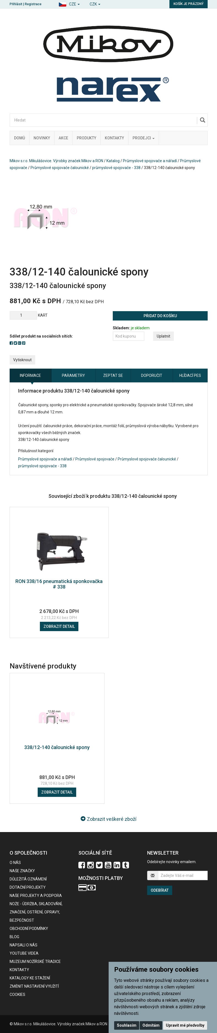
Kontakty (114, 138)
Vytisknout (22, 360)
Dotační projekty (28, 887)
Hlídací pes (190, 375)
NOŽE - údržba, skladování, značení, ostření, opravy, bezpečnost (36, 912)
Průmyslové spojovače (94, 459)
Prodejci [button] (144, 138)
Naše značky (22, 871)
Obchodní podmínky (29, 928)
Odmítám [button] (151, 1025)
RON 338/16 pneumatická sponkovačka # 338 (59, 584)
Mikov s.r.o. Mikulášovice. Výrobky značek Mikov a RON (56, 161)
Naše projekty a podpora (36, 895)
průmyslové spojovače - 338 (116, 167)
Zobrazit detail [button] (59, 626)
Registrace (33, 4)
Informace (30, 375)
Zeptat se (113, 375)
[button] (69, 3)
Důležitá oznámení (28, 879)
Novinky (42, 138)
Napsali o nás (23, 945)
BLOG (14, 937)
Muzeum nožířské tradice (35, 961)
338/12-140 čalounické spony (57, 747)
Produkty (86, 138)
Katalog (113, 161)
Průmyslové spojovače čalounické (60, 167)
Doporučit (151, 375)
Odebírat (160, 890)
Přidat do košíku (160, 316)
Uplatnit (163, 336)
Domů (19, 138)
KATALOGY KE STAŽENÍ (30, 978)
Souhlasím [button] (126, 1025)
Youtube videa (24, 953)
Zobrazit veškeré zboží (108, 819)
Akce (63, 138)
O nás (15, 862)
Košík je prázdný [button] (189, 4)
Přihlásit (16, 4)
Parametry (73, 375)
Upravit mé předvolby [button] (185, 1025)
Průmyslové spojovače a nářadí (150, 161)
